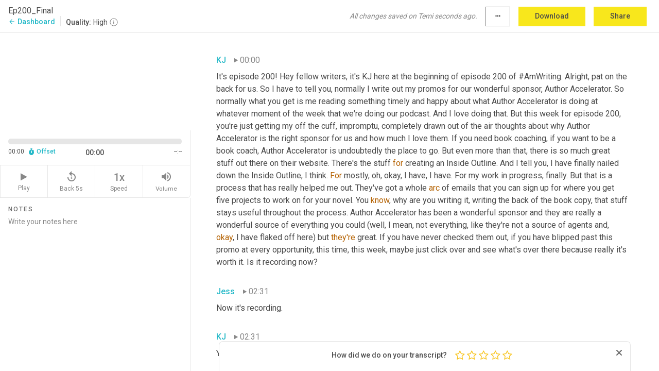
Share (620, 16)
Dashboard (31, 22)
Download (552, 16)
